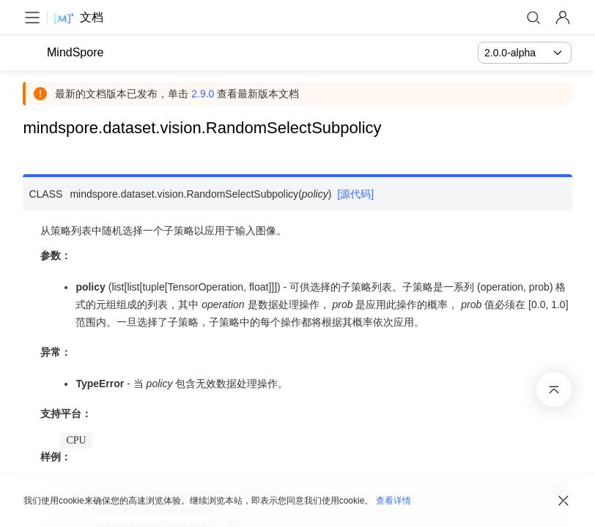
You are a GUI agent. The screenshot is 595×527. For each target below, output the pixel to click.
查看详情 (393, 501)
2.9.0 (203, 94)
